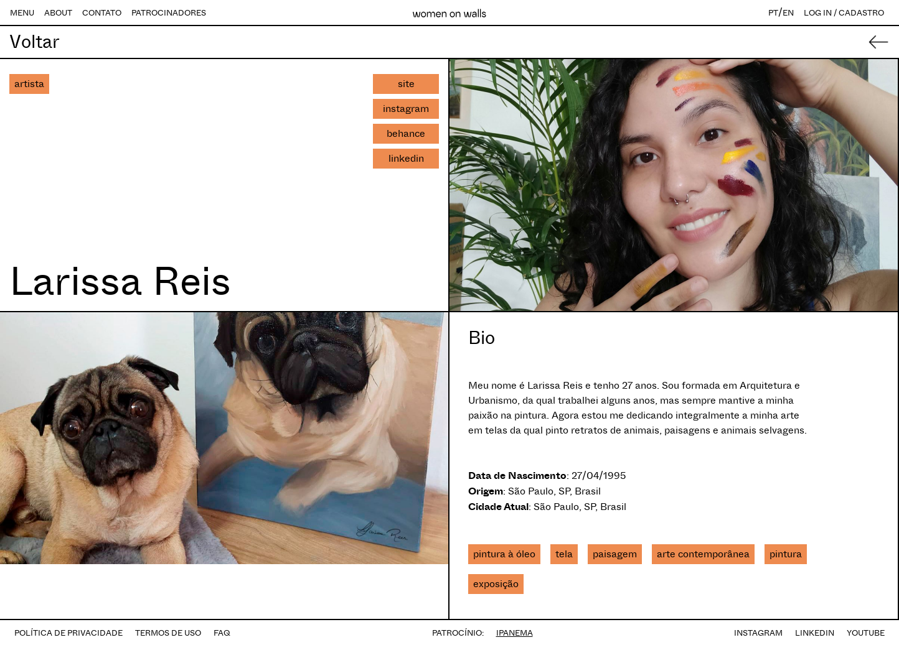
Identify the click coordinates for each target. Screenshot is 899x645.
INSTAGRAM (758, 633)
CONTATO (101, 12)
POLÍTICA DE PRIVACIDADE (68, 633)
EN (788, 12)
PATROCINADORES (168, 12)
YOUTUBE (866, 633)
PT (773, 12)
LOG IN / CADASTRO (844, 12)
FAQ (222, 633)
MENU (22, 12)
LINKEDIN (814, 633)
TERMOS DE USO (168, 633)
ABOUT (58, 12)
